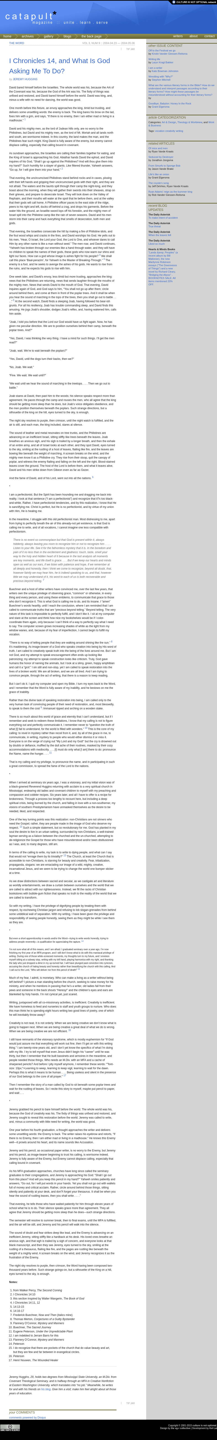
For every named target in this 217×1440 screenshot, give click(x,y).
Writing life (154, 59)
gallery (48, 36)
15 (79, 969)
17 (65, 1075)
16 (69, 1030)
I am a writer (155, 67)
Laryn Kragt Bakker (162, 62)
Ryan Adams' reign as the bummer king (170, 191)
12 (21, 826)
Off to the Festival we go (161, 50)
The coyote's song (158, 183)
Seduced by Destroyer (160, 157)
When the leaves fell (159, 235)
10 (86, 728)
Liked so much (156, 243)
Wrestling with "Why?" (160, 76)
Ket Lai (213, 1428)
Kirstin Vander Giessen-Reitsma (170, 53)
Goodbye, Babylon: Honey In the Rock (169, 103)
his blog (45, 1389)
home (7, 36)
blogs (67, 36)
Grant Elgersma (160, 106)
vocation (159, 131)
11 (50, 752)
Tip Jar (130, 49)
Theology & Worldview (189, 122)
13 (65, 855)
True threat (154, 226)
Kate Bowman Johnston (165, 71)
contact (209, 36)
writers (178, 36)
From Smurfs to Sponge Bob (164, 165)
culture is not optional (204, 1425)
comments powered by (27, 1417)
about (194, 36)
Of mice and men (158, 148)
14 (82, 941)
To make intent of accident (163, 217)
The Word (16, 43)
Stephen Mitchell (161, 79)
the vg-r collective (180, 1428)
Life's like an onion (158, 174)
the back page (92, 36)
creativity (170, 131)
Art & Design (169, 122)
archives (28, 36)
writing (179, 131)
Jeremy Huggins (25, 79)
